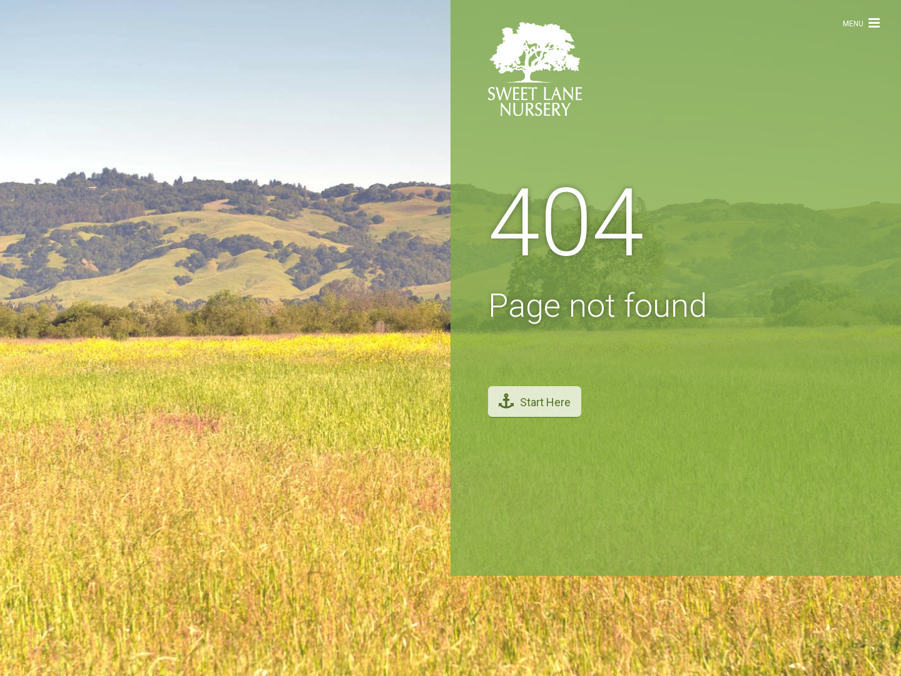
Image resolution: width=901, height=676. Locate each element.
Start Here (535, 395)
